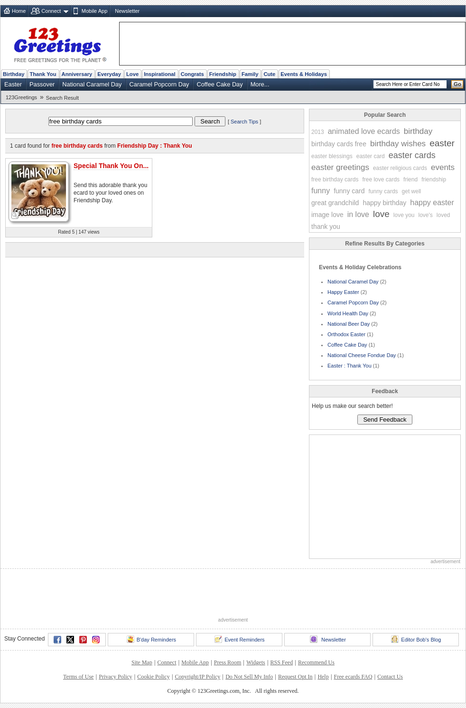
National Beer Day (348, 324)
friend (410, 179)
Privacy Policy (115, 676)
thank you (325, 226)
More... (260, 84)
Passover (42, 84)
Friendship (222, 74)
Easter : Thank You (349, 365)
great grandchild (335, 203)
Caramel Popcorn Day (159, 84)
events (443, 167)
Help (322, 676)
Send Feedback (384, 419)
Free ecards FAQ (353, 676)
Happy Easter (343, 292)
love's (426, 215)
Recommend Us (316, 662)
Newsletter (127, 11)
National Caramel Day (91, 84)
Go (457, 84)
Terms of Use (78, 676)
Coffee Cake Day (219, 84)
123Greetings (21, 97)
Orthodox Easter (346, 334)
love (381, 214)
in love (358, 214)
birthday (418, 131)
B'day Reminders (151, 639)
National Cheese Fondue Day (361, 355)
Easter (13, 84)
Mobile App (94, 11)
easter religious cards (400, 168)
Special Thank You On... (111, 166)
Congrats (192, 74)
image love (327, 214)
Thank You (42, 74)
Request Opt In (295, 676)
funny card (349, 191)
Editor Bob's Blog (416, 639)
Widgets (255, 662)
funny (320, 191)
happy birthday (384, 203)
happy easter (432, 202)
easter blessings (332, 156)
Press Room (228, 662)
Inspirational (160, 74)
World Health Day (347, 313)
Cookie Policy (153, 676)
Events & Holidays (303, 74)
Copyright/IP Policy (197, 676)
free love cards (381, 179)
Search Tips (244, 121)
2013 (317, 132)
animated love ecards (364, 131)
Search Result (62, 98)
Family (250, 74)
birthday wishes (398, 143)
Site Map (141, 662)
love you (404, 215)
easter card (370, 156)
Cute (269, 74)
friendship (433, 179)
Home (19, 11)
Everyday (109, 74)
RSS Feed (281, 662)
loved (443, 215)
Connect (51, 11)
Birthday (13, 74)
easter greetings (340, 167)
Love (132, 74)
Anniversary (77, 74)
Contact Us (390, 676)
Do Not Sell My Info (249, 676)
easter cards (412, 155)
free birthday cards (334, 179)
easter (442, 143)
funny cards (383, 191)
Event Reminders (239, 639)
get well (411, 191)
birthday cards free (338, 144)
